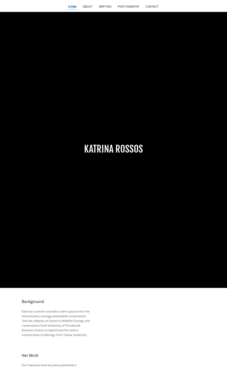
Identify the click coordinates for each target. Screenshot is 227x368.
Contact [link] (152, 6)
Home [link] (72, 6)
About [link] (88, 6)
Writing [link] (105, 6)
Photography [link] (128, 6)
